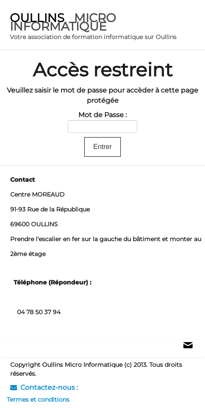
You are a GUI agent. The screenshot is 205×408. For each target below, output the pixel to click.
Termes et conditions (38, 399)
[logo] (104, 27)
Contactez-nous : (44, 387)
